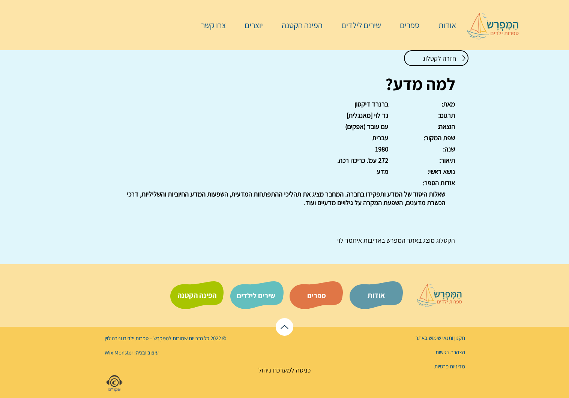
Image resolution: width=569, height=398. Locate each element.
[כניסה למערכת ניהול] (284, 370)
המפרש (395, 240)
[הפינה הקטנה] (197, 295)
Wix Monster (119, 352)
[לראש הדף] (284, 327)
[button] (406, 25)
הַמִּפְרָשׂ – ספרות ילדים (145, 338)
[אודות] (376, 295)
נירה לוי (113, 338)
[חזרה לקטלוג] (436, 58)
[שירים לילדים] (256, 295)
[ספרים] (316, 295)
